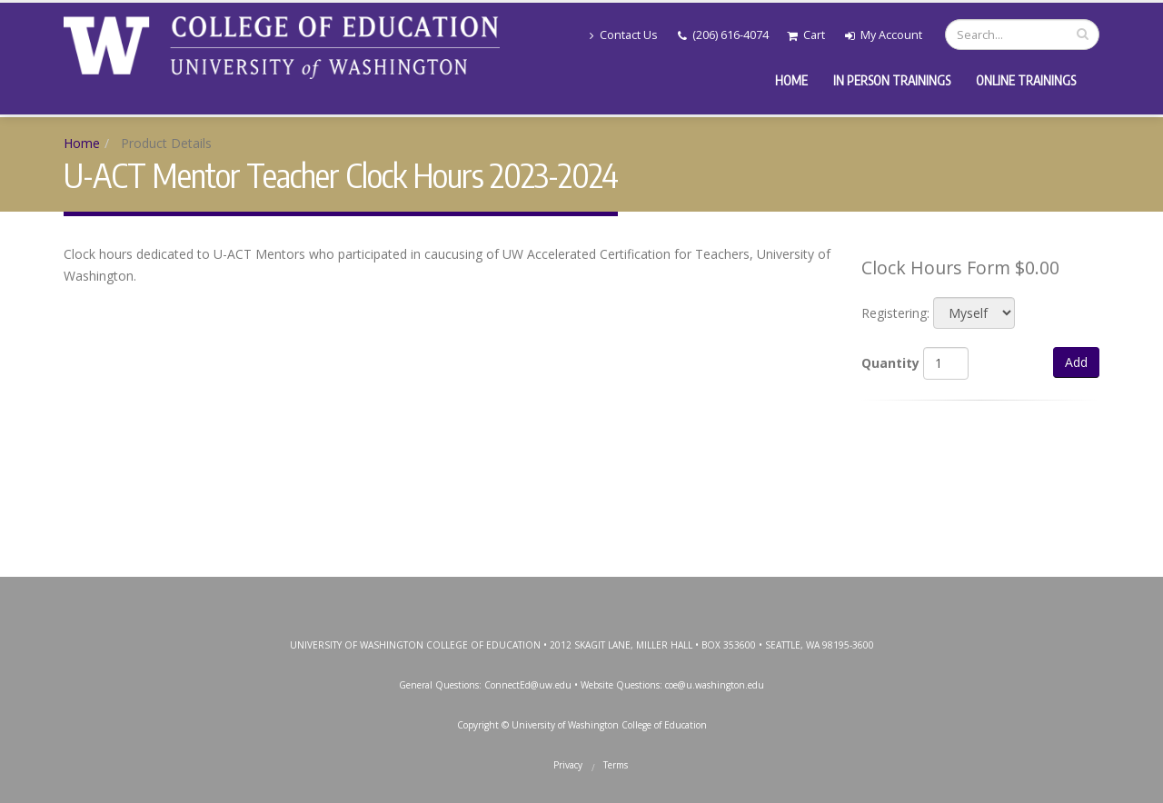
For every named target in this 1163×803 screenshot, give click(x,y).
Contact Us (624, 35)
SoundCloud (702, 595)
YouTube (620, 595)
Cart (806, 35)
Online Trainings (1026, 80)
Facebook (498, 595)
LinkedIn (661, 595)
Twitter (539, 595)
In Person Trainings (891, 80)
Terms (615, 764)
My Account (883, 35)
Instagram (580, 595)
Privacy (567, 764)
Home (791, 80)
